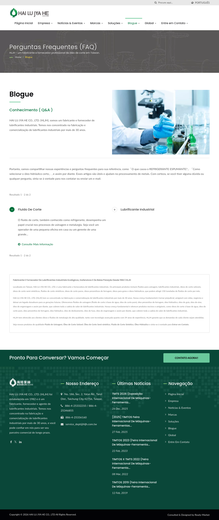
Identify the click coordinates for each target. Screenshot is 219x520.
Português (202, 2)
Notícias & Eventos (71, 23)
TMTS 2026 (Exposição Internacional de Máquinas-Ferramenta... (131, 398)
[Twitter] (15, 442)
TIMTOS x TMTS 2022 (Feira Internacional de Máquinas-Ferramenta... (131, 463)
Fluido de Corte (29, 209)
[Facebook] (11, 442)
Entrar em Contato (180, 324)
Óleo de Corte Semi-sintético (97, 324)
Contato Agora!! (186, 357)
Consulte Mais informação (35, 244)
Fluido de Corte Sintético (122, 324)
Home (18, 57)
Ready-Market (202, 514)
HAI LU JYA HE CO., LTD (42, 514)
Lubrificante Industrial (137, 209)
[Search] (173, 2)
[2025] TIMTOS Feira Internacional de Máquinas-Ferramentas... (131, 421)
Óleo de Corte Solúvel (73, 324)
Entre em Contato (174, 23)
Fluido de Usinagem (53, 324)
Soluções (115, 23)
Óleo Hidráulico (141, 324)
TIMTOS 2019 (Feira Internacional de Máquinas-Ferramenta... (134, 484)
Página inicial (24, 23)
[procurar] (155, 2)
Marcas (96, 23)
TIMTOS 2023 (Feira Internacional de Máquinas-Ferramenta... (134, 442)
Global (150, 23)
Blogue (134, 23)
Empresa (45, 23)
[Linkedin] (20, 442)
